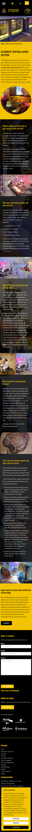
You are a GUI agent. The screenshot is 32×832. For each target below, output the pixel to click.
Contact (6, 623)
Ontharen (3, 755)
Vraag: (16, 666)
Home (2, 740)
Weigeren (16, 823)
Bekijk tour (7, 698)
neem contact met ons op (12, 248)
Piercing (3, 746)
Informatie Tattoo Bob (7, 742)
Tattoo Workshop (6, 762)
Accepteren (16, 827)
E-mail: (16, 652)
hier (7, 424)
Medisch (3, 760)
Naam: (16, 645)
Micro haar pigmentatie (7, 753)
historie (19, 786)
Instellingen (16, 818)
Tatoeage (3, 744)
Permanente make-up (7, 749)
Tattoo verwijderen (6, 751)
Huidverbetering (5, 757)
